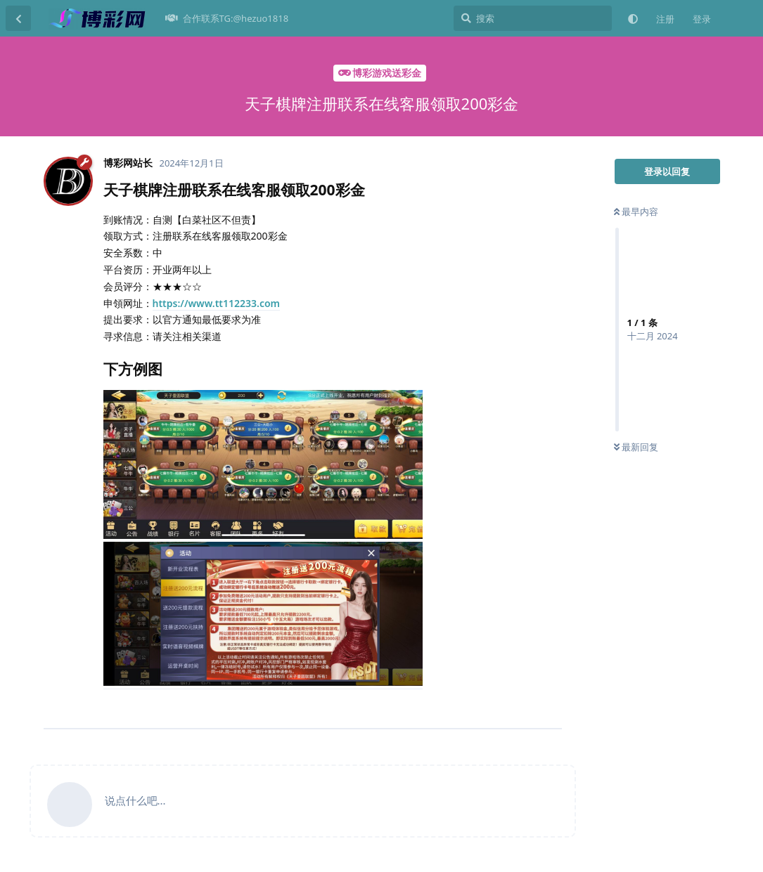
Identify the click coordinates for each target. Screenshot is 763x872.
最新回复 (636, 447)
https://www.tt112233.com (217, 303)
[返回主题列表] (18, 18)
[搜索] (533, 18)
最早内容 (636, 211)
